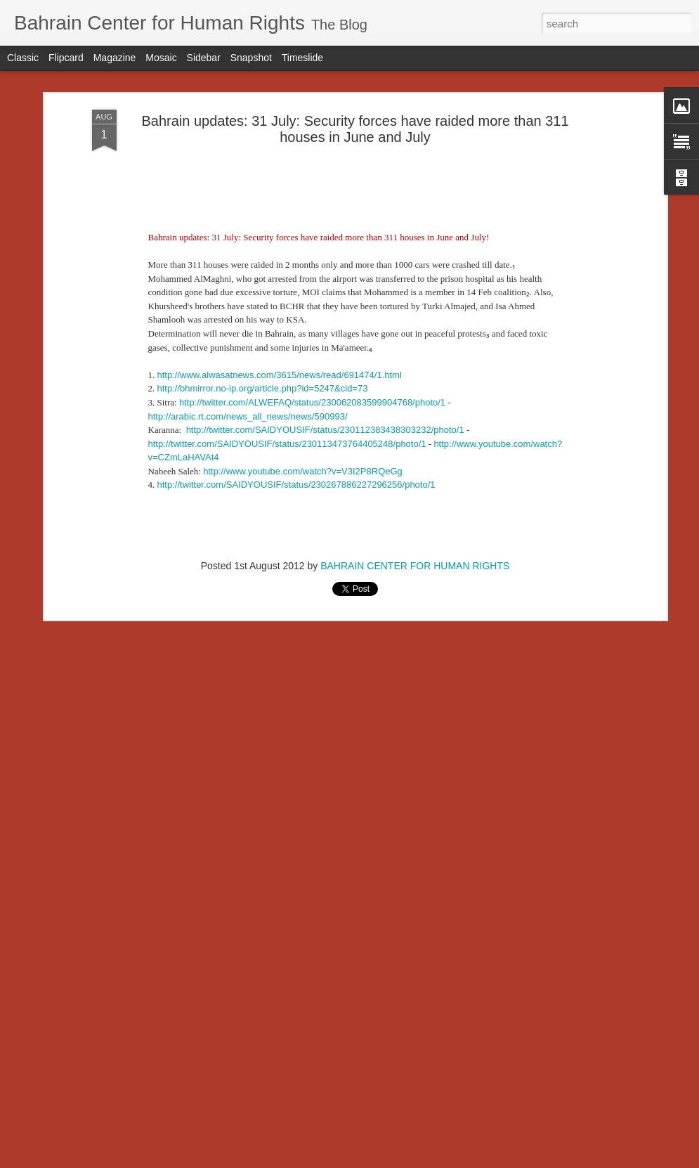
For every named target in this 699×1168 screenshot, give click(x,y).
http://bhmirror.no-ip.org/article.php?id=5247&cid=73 (262, 193)
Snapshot (251, 57)
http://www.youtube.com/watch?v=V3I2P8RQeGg (303, 275)
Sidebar (204, 57)
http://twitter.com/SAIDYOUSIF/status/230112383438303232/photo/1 (325, 233)
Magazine (114, 57)
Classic (23, 57)
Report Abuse (434, 1160)
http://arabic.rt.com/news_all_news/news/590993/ (248, 220)
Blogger (394, 1160)
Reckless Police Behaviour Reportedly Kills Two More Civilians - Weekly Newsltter (263, 951)
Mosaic (160, 57)
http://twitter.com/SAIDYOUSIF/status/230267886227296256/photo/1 (296, 289)
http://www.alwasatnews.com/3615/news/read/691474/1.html (279, 179)
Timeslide (302, 57)
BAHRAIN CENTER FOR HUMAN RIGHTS (414, 370)
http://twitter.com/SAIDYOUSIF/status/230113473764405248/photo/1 (287, 247)
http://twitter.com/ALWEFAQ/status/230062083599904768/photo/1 (312, 206)
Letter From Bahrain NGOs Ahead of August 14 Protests (199, 1091)
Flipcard (66, 57)
